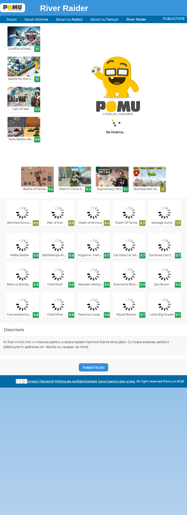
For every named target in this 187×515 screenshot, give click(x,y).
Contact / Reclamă (40, 381)
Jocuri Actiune (36, 19)
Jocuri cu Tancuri (104, 19)
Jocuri (12, 19)
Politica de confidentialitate (76, 381)
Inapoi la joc (93, 367)
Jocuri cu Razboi (69, 19)
